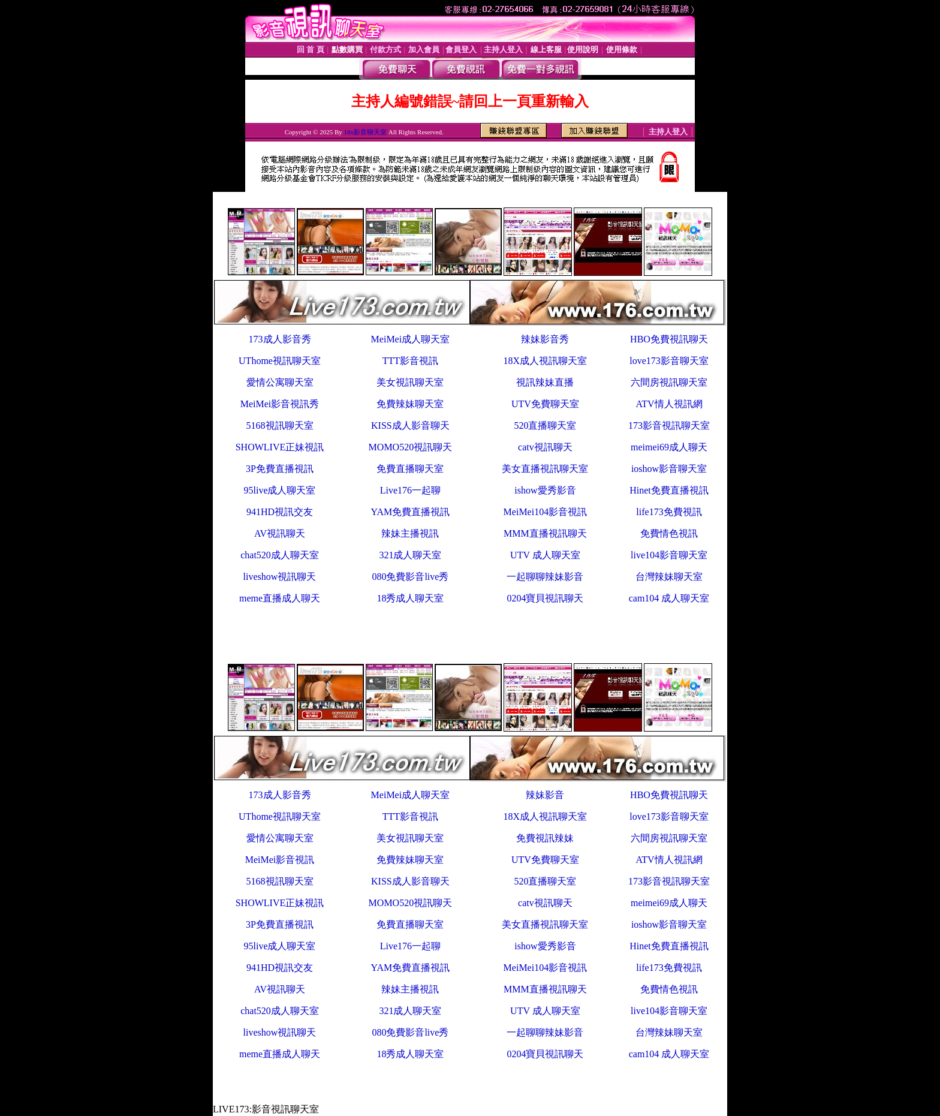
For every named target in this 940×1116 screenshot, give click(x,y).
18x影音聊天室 (365, 132)
